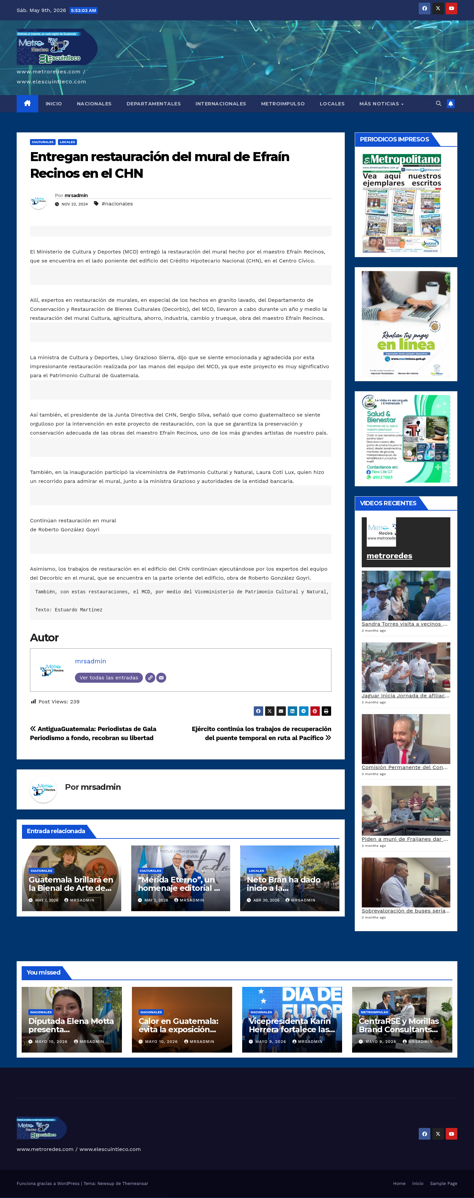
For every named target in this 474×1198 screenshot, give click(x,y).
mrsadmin (76, 195)
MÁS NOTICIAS (380, 104)
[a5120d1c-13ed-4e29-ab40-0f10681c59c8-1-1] (406, 324)
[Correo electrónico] (161, 678)
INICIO (54, 104)
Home (399, 1183)
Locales (67, 142)
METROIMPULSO (283, 104)
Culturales (43, 142)
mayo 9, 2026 (271, 1041)
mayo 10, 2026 (52, 1041)
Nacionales (41, 1012)
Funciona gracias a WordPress (49, 1183)
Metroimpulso (374, 1012)
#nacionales (117, 203)
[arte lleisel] (406, 438)
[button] (438, 103)
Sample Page (443, 1183)
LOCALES (332, 104)
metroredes (389, 555)
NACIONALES (94, 104)
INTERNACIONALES (221, 104)
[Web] (150, 678)
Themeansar (135, 1183)
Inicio (417, 1183)
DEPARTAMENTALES (154, 104)
